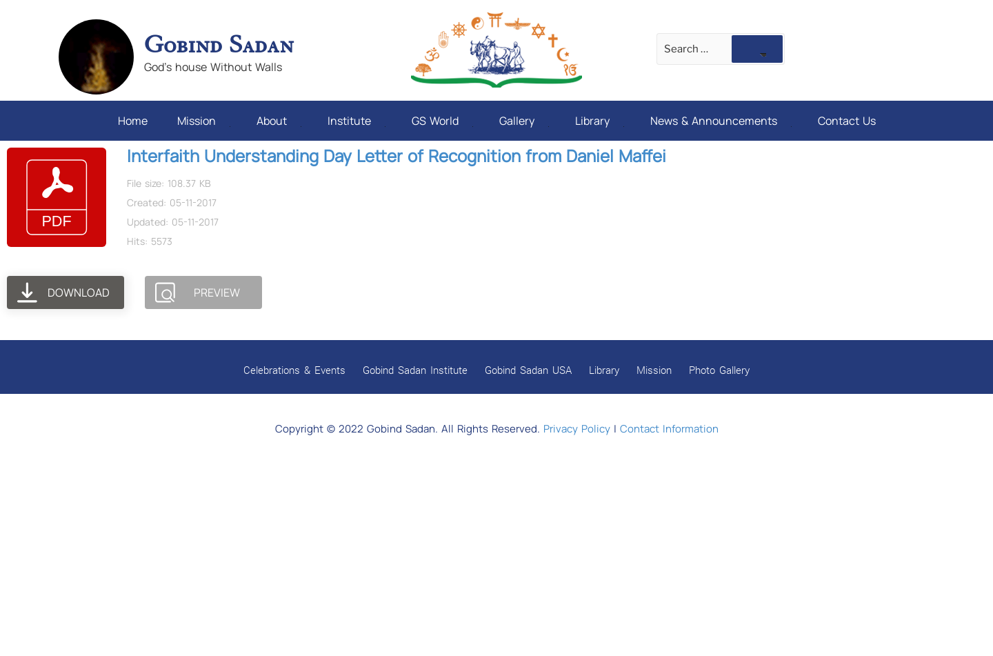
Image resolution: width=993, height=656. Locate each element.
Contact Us (847, 120)
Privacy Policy (576, 428)
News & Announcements (721, 120)
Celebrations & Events (294, 370)
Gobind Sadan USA (528, 370)
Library (599, 120)
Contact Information (669, 428)
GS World (442, 120)
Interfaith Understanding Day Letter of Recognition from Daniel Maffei (396, 155)
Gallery (524, 120)
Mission (203, 120)
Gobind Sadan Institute (415, 370)
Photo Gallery (719, 370)
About (279, 120)
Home (133, 120)
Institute (356, 120)
